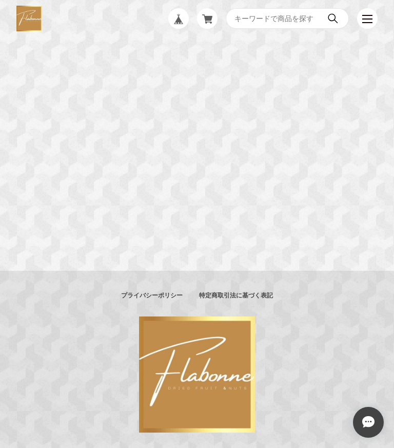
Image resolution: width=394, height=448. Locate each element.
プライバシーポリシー (152, 295)
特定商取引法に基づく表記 (236, 295)
